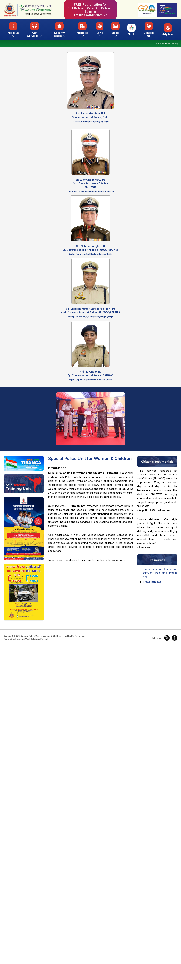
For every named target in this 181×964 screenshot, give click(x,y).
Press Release (152, 581)
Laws (99, 29)
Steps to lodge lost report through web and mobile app (160, 572)
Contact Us (149, 29)
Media (115, 29)
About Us (13, 29)
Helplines (168, 29)
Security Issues (59, 29)
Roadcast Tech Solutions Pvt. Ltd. (31, 639)
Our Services (34, 29)
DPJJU (131, 29)
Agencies (82, 29)
